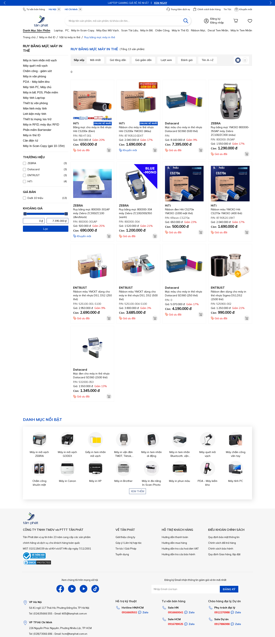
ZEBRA (216, 123)
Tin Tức (227, 9)
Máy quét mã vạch (35, 65)
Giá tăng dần (118, 60)
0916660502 (129, 612)
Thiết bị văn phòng (35, 103)
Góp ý (119, 542)
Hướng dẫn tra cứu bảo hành (178, 554)
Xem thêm (137, 491)
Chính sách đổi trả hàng (222, 542)
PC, (67, 30)
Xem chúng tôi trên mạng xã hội (79, 579)
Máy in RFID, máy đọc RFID (41, 124)
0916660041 (175, 612)
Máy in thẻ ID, (180, 30)
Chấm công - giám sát (37, 71)
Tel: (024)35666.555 (40, 613)
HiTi (76, 123)
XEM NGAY (160, 2)
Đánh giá (186, 60)
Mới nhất (95, 60)
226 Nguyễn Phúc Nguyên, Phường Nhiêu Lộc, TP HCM (60, 628)
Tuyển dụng (122, 554)
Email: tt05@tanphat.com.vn (71, 613)
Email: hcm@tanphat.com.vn (71, 633)
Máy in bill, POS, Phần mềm (40, 92)
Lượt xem (166, 60)
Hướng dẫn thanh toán (175, 537)
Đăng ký (215, 18)
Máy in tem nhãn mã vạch (40, 60)
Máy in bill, (146, 30)
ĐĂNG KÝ (229, 589)
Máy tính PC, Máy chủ (37, 87)
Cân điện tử (30, 140)
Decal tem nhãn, (218, 30)
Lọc (45, 229)
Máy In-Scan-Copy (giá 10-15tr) (44, 146)
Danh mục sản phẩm (36, 30)
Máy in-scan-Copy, (83, 30)
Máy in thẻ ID (31, 135)
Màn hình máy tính (35, 108)
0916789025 (175, 624)
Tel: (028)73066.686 (40, 633)
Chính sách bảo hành (220, 548)
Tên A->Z (208, 60)
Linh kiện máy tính (34, 114)
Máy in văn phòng (34, 76)
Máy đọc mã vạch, (107, 30)
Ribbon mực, (198, 30)
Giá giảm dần (143, 60)
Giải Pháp (130, 548)
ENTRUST (80, 287)
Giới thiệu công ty (125, 537)
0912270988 (222, 612)
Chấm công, (162, 30)
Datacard (172, 123)
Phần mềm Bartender (37, 130)
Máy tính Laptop (34, 98)
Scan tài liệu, (130, 30)
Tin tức (119, 548)
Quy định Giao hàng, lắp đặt (224, 554)
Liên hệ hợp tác (133, 542)
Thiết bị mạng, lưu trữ (37, 119)
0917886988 (222, 624)
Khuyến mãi (243, 9)
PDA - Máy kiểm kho (36, 81)
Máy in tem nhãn (241, 30)
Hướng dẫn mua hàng (174, 542)
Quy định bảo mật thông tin (223, 537)
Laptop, (58, 30)
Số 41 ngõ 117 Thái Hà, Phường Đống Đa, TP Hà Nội (59, 607)
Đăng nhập (217, 22)
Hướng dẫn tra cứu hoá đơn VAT (180, 548)
